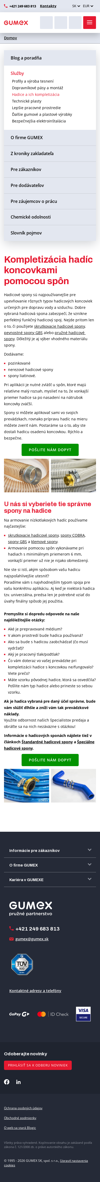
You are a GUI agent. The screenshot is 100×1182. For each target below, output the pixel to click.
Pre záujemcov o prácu (34, 201)
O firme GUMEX (27, 137)
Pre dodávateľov (27, 185)
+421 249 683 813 (22, 6)
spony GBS (17, 541)
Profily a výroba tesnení (33, 81)
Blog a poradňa (26, 58)
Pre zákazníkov (26, 169)
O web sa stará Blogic (20, 1127)
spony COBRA (73, 535)
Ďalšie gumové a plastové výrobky (42, 114)
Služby (17, 73)
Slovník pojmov (26, 233)
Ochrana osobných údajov (23, 1108)
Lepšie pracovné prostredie (36, 107)
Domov (10, 37)
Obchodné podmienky (20, 1118)
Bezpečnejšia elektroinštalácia (39, 120)
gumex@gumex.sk (32, 938)
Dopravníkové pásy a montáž (37, 87)
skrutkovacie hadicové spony (59, 326)
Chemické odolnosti (31, 217)
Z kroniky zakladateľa (32, 153)
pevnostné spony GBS (23, 332)
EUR (86, 5)
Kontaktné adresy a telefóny (35, 990)
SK (74, 5)
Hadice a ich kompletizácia (35, 94)
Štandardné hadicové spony (47, 741)
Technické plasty (26, 101)
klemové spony (44, 541)
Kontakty (48, 5)
